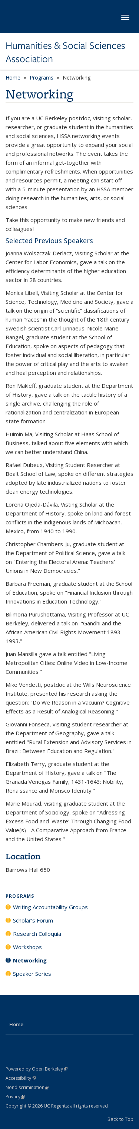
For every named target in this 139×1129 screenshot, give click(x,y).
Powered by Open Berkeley (36, 1069)
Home (13, 77)
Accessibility (21, 1078)
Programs (41, 77)
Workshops (27, 947)
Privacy (15, 1096)
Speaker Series (32, 973)
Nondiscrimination (27, 1087)
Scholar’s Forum (33, 920)
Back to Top (120, 1119)
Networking (30, 960)
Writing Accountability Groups (50, 907)
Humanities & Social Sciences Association (65, 52)
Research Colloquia (37, 933)
